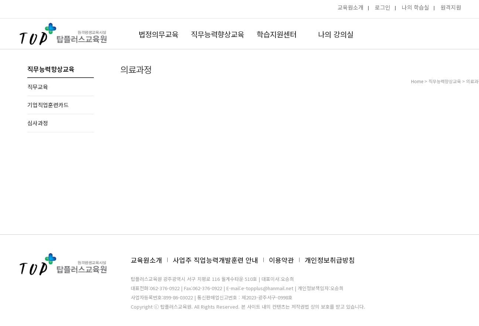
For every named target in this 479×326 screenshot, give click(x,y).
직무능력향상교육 (217, 34)
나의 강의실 (335, 34)
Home (417, 81)
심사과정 (37, 123)
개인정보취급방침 (330, 260)
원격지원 (451, 7)
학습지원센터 (277, 34)
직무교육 (37, 87)
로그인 (382, 7)
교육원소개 (350, 7)
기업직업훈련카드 (48, 105)
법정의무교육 (158, 34)
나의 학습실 (415, 7)
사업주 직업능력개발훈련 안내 (215, 260)
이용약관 (281, 260)
